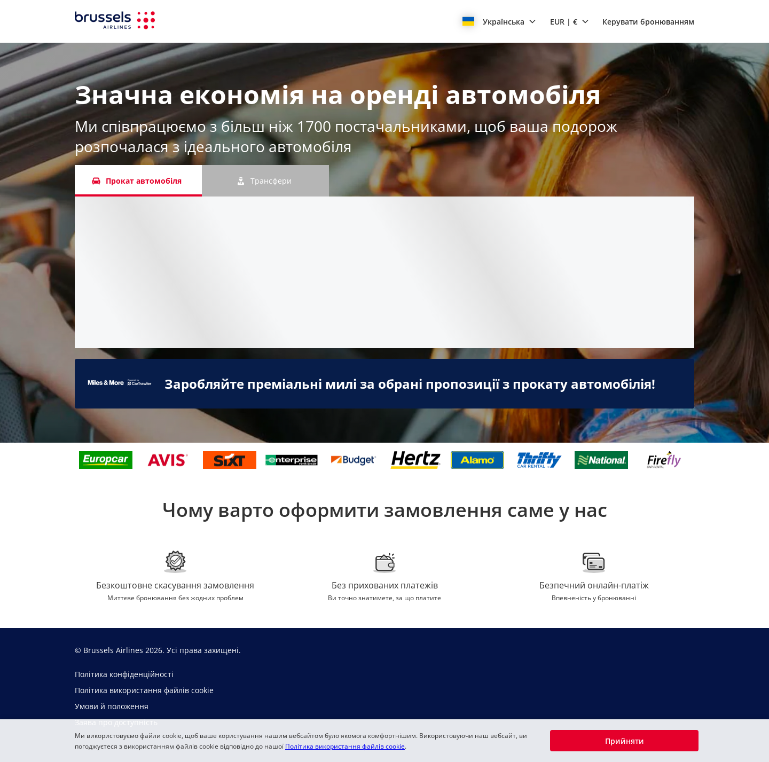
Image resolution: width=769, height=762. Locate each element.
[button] (499, 21)
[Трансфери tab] (265, 181)
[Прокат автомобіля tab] (138, 181)
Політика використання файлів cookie (345, 746)
